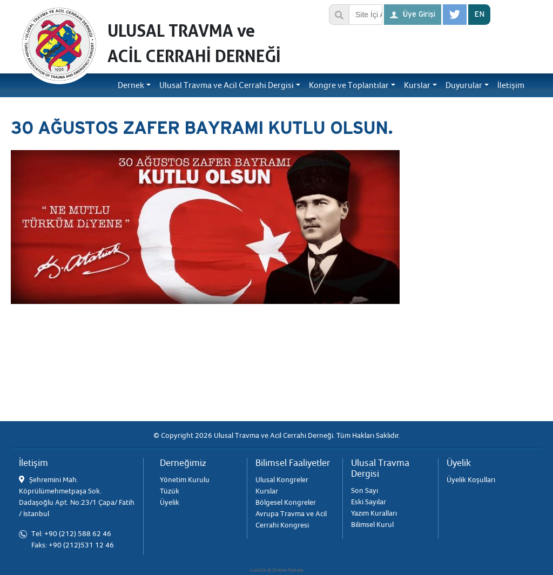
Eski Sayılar (368, 502)
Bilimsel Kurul (372, 524)
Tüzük (169, 491)
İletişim (510, 85)
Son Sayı (364, 490)
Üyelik (169, 502)
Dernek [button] (131, 85)
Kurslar (266, 491)
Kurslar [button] (417, 85)
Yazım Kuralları (374, 513)
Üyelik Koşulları (471, 480)
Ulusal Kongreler (281, 480)
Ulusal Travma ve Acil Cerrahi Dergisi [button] (226, 85)
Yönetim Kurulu (185, 480)
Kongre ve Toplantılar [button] (349, 85)
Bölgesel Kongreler (285, 502)
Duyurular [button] (464, 85)
